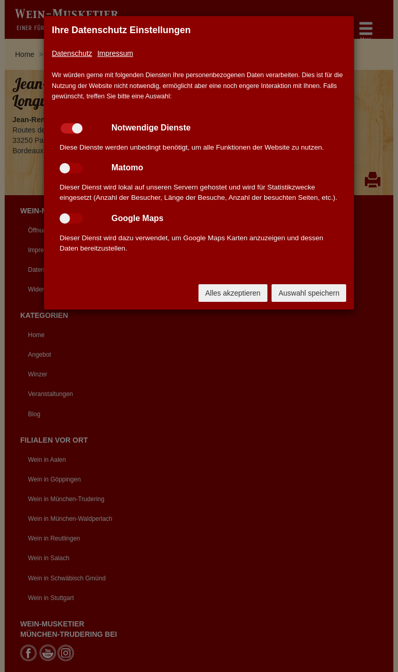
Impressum (115, 53)
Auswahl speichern (308, 293)
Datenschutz (72, 53)
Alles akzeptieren (233, 293)
